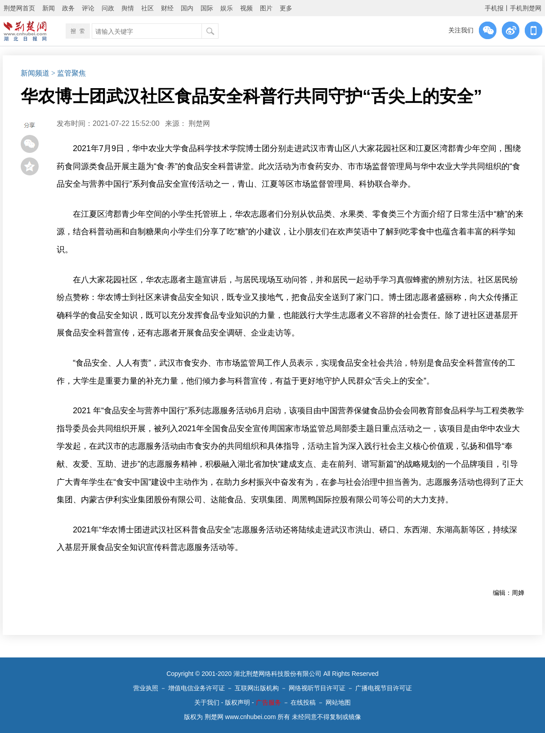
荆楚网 (199, 123)
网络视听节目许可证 (317, 688)
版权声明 (237, 702)
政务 (68, 8)
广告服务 (268, 702)
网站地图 (338, 702)
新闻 (48, 8)
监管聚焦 (71, 73)
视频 (246, 8)
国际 (207, 8)
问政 (108, 8)
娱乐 (226, 8)
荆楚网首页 (19, 8)
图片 (266, 8)
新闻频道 (35, 73)
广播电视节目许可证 (383, 688)
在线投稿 (303, 702)
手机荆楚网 (525, 8)
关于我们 (206, 702)
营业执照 (145, 688)
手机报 (494, 8)
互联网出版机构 (257, 688)
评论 (88, 8)
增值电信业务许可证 (196, 688)
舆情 (127, 8)
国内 (187, 8)
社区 (147, 8)
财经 (167, 8)
